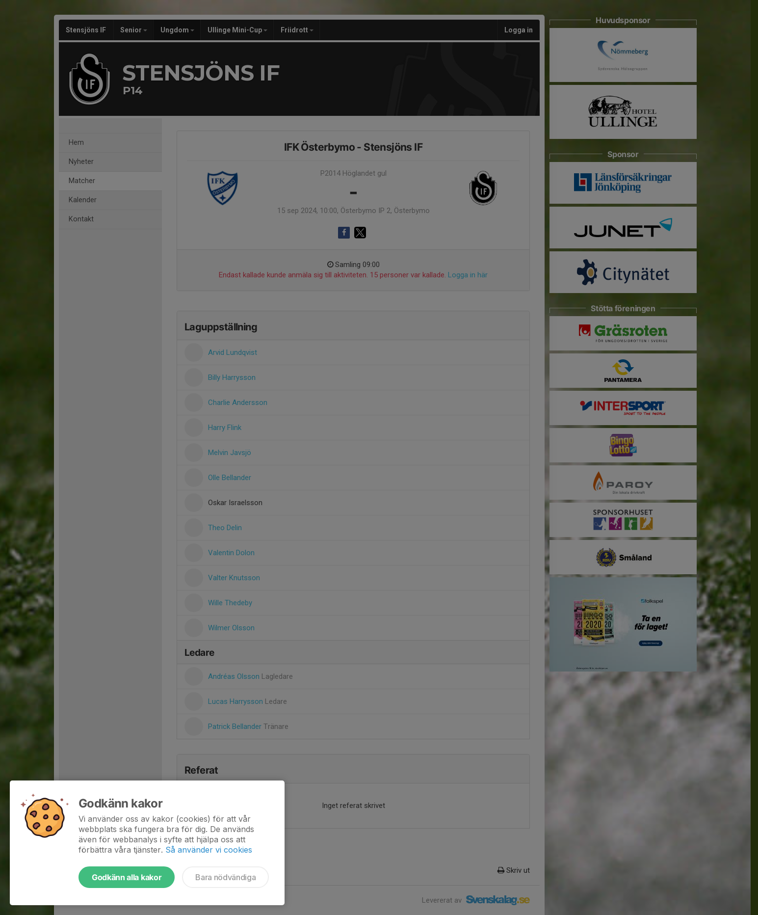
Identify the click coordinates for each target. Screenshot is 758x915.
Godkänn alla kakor (126, 877)
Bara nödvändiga (225, 877)
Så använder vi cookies (208, 850)
